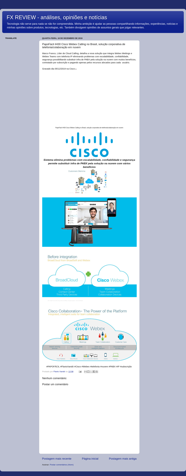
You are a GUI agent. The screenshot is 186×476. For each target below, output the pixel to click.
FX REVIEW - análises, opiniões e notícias (57, 17)
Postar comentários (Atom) (62, 465)
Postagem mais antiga (123, 458)
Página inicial (90, 458)
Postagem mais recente (56, 458)
